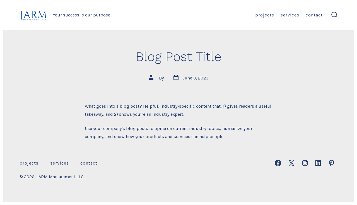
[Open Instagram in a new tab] (305, 163)
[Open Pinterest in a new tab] (331, 163)
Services (290, 15)
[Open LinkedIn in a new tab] (318, 163)
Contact (314, 15)
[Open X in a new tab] (291, 163)
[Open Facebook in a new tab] (278, 163)
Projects (264, 15)
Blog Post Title (178, 56)
